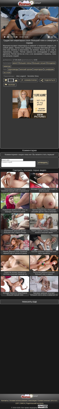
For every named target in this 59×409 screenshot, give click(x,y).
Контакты (4, 401)
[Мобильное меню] (2, 3)
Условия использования (18, 401)
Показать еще (29, 302)
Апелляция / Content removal (39, 401)
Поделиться (49, 80)
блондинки (51, 63)
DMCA (22, 403)
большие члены (25, 63)
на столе (7, 72)
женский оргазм (26, 69)
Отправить (43, 163)
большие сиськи (39, 63)
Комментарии (30, 80)
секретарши (38, 69)
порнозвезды (13, 69)
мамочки (7, 66)
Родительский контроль (35, 403)
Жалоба (11, 85)
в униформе (49, 69)
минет (15, 63)
